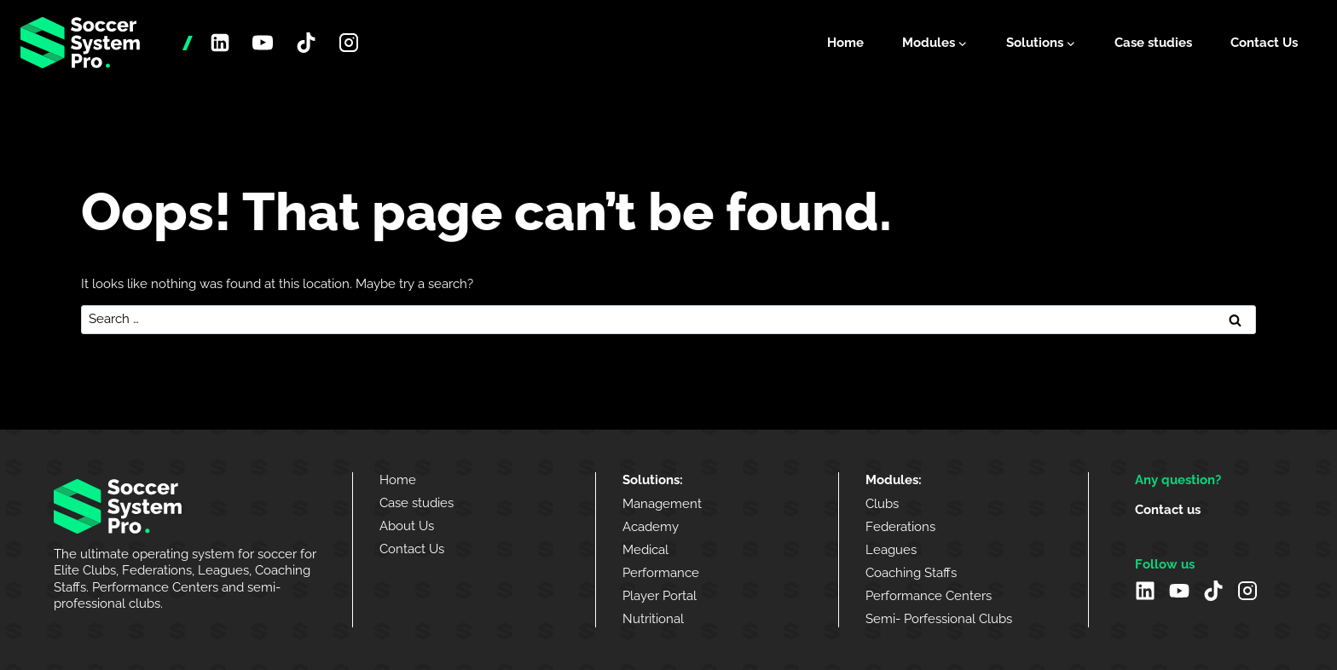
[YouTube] (262, 42)
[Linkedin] (220, 42)
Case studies (1153, 42)
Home (845, 42)
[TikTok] (306, 42)
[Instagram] (348, 42)
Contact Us (1264, 42)
